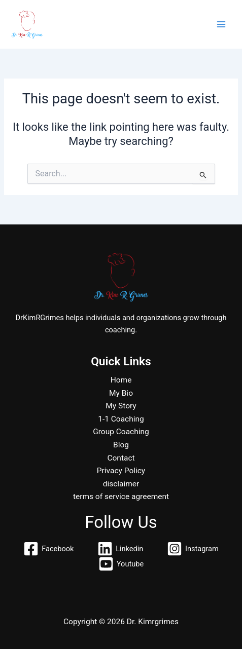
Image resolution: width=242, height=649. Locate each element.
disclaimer (121, 483)
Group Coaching (121, 431)
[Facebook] (48, 548)
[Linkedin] (120, 548)
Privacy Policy (121, 470)
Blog (121, 444)
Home (121, 380)
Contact (120, 458)
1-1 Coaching (121, 419)
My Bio (121, 393)
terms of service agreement (121, 496)
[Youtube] (121, 563)
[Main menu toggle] (221, 24)
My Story (121, 405)
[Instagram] (192, 548)
